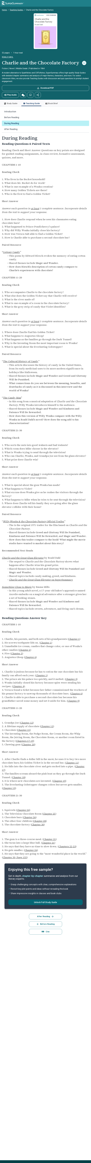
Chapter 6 (30, 657)
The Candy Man (12, 397)
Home (4, 10)
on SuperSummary (41, 579)
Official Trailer (33, 521)
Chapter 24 (23, 810)
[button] (23, 95)
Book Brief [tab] (51, 103)
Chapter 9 (73, 700)
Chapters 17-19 (24, 741)
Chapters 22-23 (67, 846)
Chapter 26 (29, 817)
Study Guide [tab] (10, 103)
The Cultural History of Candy (20, 361)
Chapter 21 (49, 839)
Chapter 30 (38, 824)
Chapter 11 (72, 762)
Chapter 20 (28, 744)
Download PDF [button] (45, 88)
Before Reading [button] (45, 924)
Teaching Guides (16, 10)
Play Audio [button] (10, 95)
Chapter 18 (18, 777)
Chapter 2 (24, 650)
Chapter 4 (18, 686)
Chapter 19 (59, 781)
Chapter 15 (24, 730)
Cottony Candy (11, 252)
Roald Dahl (7, 57)
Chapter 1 (74, 639)
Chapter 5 (16, 653)
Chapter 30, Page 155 (15, 857)
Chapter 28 (39, 821)
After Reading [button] (45, 916)
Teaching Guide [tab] (31, 104)
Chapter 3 (71, 679)
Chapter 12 (26, 722)
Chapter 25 (49, 813)
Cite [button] (45, 931)
